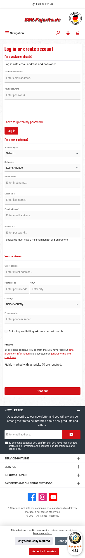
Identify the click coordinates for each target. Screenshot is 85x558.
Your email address (14, 71)
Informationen (16, 475)
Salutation (9, 162)
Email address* (12, 209)
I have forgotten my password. (24, 122)
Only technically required (34, 541)
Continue (42, 391)
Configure (64, 541)
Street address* (12, 266)
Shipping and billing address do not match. (36, 331)
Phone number (12, 313)
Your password (12, 88)
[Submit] (71, 434)
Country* (9, 298)
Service (10, 466)
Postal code (10, 282)
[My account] (68, 33)
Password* (10, 226)
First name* (10, 176)
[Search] (58, 33)
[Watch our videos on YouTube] (53, 497)
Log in (11, 130)
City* (32, 282)
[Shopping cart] (78, 33)
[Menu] (14, 33)
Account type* (11, 147)
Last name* (10, 193)
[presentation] (39, 111)
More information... (42, 533)
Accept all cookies (44, 551)
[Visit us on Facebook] (32, 497)
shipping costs (44, 508)
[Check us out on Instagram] (43, 497)
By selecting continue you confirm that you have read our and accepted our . (42, 445)
